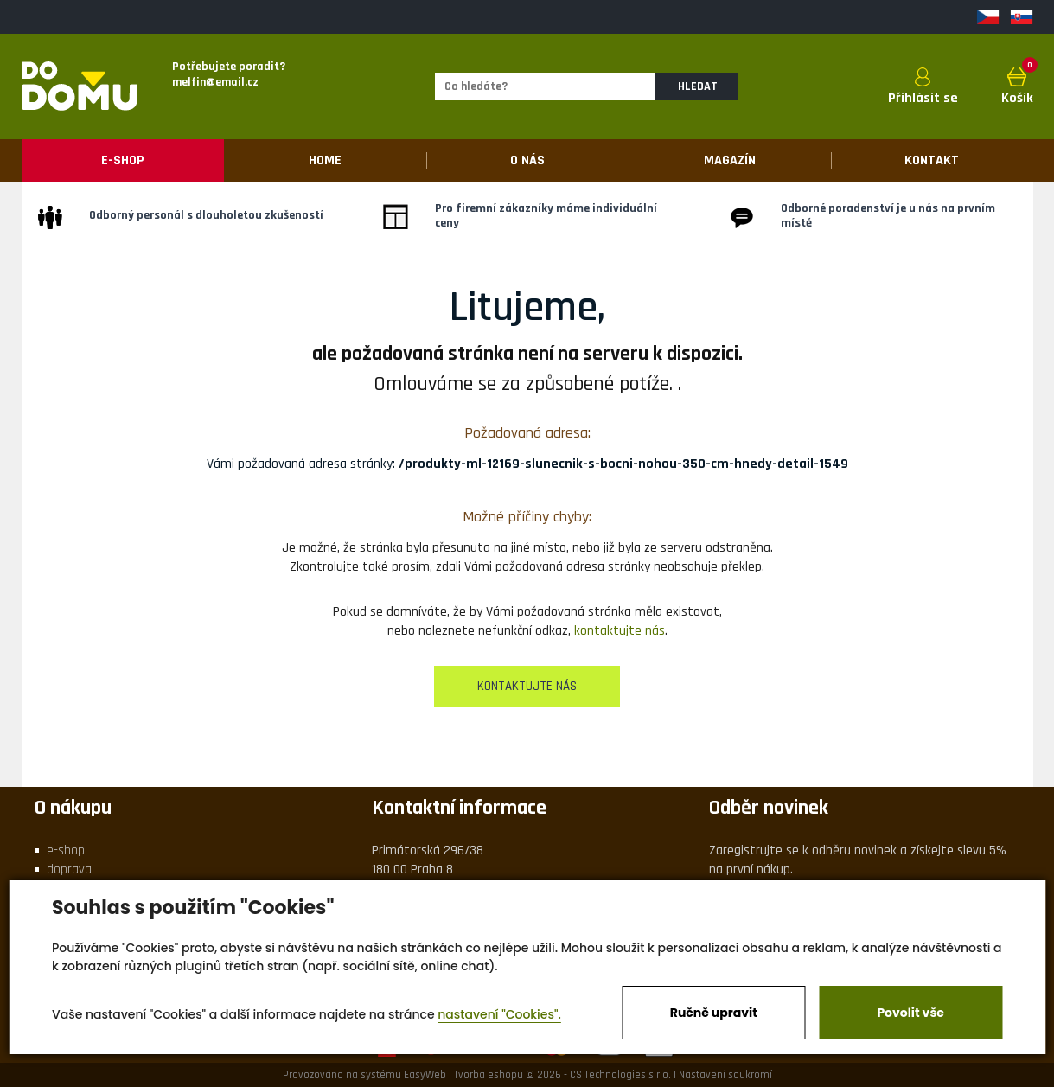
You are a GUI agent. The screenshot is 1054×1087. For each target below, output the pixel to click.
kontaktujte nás (619, 631)
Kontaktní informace (459, 808)
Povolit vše (910, 1012)
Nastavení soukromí (725, 1075)
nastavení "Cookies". (499, 1014)
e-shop (66, 850)
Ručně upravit (713, 1012)
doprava (69, 869)
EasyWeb (425, 1075)
